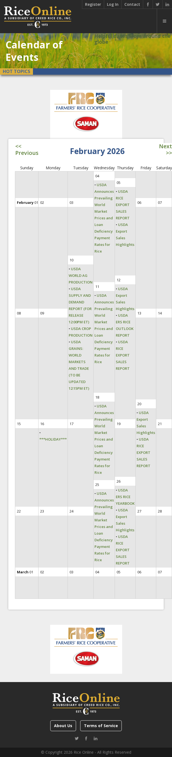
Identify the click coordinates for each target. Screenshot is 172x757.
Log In (113, 4)
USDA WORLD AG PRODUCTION (81, 275)
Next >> (165, 149)
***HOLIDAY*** (53, 439)
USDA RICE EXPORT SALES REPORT (123, 204)
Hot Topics (16, 71)
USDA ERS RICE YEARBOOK (125, 497)
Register (93, 4)
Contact (132, 4)
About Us (63, 725)
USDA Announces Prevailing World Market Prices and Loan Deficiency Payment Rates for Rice (104, 218)
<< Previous (26, 149)
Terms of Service (101, 725)
